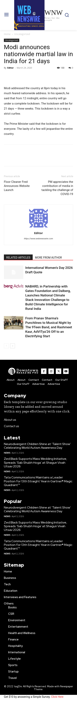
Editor (10, 67)
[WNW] (23, 371)
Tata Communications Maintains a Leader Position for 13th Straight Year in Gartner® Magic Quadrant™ (38, 481)
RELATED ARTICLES (18, 257)
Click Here (57, 696)
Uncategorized (22, 34)
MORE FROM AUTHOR (48, 257)
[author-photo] (38, 227)
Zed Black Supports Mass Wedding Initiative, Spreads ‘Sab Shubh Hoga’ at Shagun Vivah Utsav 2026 (35, 462)
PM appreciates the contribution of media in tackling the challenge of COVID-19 (57, 188)
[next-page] (12, 345)
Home (7, 34)
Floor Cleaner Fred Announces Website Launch (17, 186)
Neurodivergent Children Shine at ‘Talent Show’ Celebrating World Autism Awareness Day (37, 446)
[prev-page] (6, 345)
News (7, 452)
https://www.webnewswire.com (38, 238)
